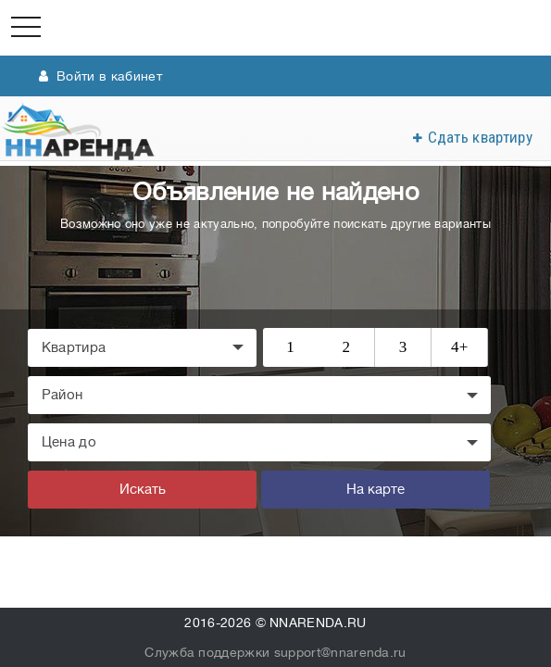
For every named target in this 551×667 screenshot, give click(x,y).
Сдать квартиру (480, 137)
